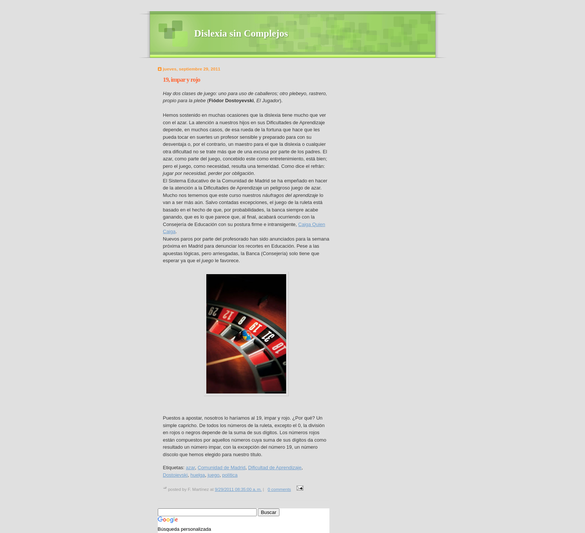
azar (190, 467)
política (230, 475)
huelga (197, 475)
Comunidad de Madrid (221, 467)
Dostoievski (175, 475)
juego (213, 475)
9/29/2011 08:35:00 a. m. (238, 489)
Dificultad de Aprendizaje (274, 467)
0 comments (279, 489)
